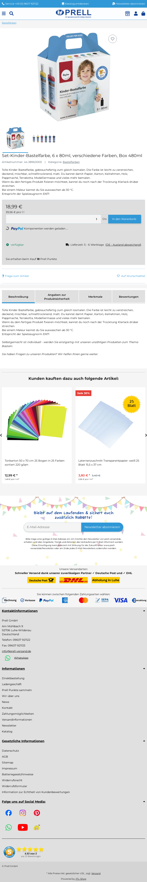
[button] (136, 13)
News (5, 702)
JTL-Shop (81, 878)
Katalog (7, 731)
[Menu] (4, 13)
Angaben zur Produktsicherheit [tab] (57, 297)
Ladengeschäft (12, 684)
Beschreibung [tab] (18, 296)
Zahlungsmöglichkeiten (18, 713)
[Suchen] (11, 13)
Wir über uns (10, 696)
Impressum (9, 768)
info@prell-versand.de (16, 651)
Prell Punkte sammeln (17, 690)
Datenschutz (10, 750)
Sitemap (7, 762)
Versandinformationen (17, 719)
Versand (96, 873)
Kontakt (7, 708)
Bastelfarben (71, 162)
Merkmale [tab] (95, 296)
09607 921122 (21, 639)
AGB (5, 756)
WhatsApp (21, 657)
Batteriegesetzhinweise (17, 774)
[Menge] (53, 219)
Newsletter (9, 725)
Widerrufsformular (14, 786)
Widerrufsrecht (12, 780)
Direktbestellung (13, 678)
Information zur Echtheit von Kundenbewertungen (36, 792)
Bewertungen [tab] (129, 296)
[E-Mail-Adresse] (52, 527)
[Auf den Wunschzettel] (112, 39)
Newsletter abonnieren (102, 527)
